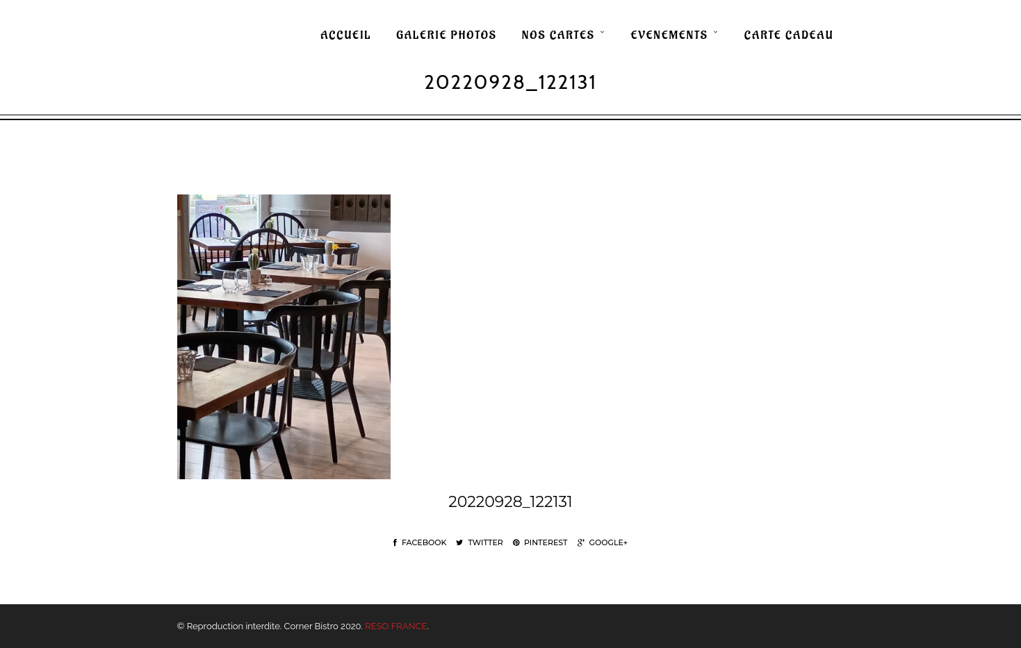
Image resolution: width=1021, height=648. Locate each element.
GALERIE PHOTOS (446, 35)
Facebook (420, 542)
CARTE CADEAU (789, 35)
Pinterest (540, 542)
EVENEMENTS (669, 35)
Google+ (603, 542)
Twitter (479, 542)
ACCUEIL (345, 35)
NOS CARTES (558, 35)
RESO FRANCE (396, 626)
